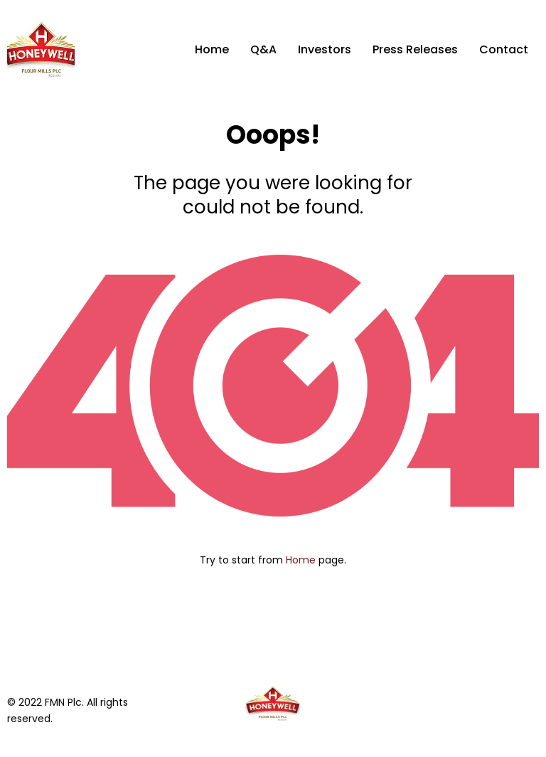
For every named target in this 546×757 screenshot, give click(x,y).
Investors (324, 49)
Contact (503, 49)
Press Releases (415, 49)
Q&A (263, 49)
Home (212, 49)
